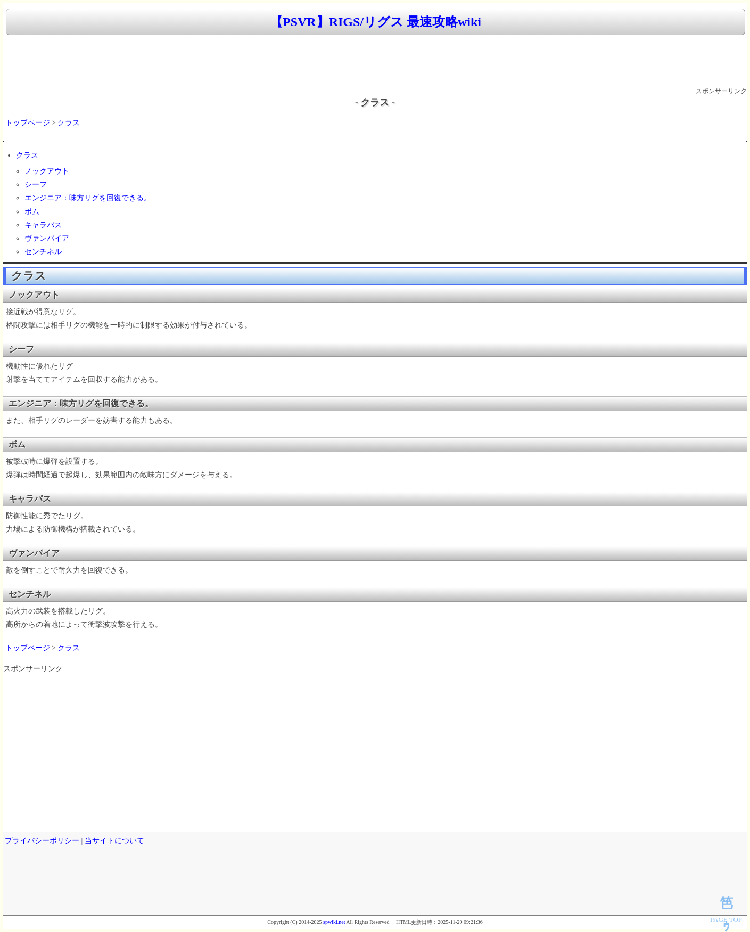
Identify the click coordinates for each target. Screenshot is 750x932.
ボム (31, 212)
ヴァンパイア (46, 238)
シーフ (35, 185)
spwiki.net (334, 922)
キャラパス (43, 225)
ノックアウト (46, 171)
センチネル (43, 252)
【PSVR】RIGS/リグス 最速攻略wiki (375, 22)
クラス (68, 123)
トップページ (27, 123)
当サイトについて (114, 841)
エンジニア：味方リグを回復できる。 (87, 198)
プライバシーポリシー (42, 841)
